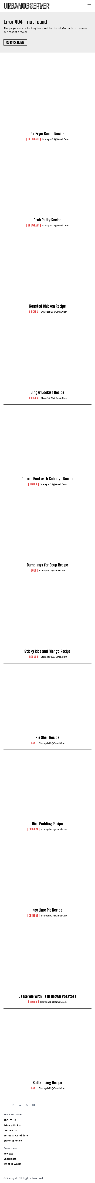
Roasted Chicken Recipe (47, 306)
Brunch (33, 656)
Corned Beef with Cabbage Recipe (47, 478)
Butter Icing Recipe (47, 1082)
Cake (33, 743)
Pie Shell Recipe (47, 737)
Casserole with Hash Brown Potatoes (47, 996)
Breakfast (33, 139)
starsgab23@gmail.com (55, 139)
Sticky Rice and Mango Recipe (47, 651)
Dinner (34, 484)
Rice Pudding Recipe (47, 823)
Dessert (33, 829)
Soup (33, 570)
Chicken (33, 311)
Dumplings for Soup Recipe (47, 565)
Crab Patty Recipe (47, 220)
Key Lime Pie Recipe (47, 910)
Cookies (33, 398)
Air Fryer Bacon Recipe (47, 133)
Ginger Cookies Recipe (47, 392)
